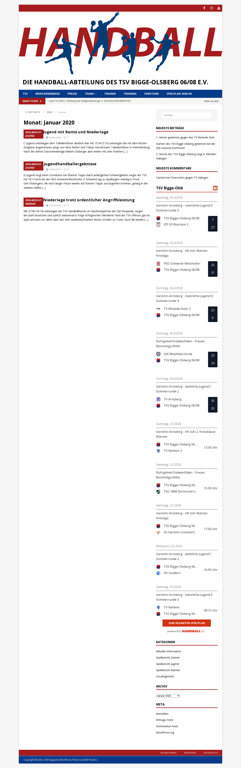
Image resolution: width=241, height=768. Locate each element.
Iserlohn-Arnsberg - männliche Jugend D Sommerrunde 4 (184, 298)
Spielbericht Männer (168, 669)
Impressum (190, 752)
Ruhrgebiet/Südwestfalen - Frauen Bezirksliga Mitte (180, 343)
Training (130, 93)
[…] (125, 151)
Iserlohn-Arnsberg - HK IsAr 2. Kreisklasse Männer (185, 433)
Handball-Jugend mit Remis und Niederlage (66, 131)
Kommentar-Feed (167, 726)
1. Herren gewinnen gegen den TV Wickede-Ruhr (185, 137)
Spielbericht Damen (168, 657)
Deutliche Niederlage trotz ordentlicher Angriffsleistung (79, 199)
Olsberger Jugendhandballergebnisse (60, 163)
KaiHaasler (55, 137)
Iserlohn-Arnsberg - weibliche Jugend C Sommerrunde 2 (183, 388)
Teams (89, 93)
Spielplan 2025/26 (179, 93)
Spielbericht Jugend (167, 663)
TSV (25, 93)
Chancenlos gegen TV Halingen (189, 177)
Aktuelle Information (168, 651)
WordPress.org (165, 732)
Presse (72, 93)
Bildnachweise (169, 752)
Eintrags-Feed (164, 719)
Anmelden (162, 713)
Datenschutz (211, 752)
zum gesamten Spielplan (187, 622)
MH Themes (91, 759)
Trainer (110, 93)
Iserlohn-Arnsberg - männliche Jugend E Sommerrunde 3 (184, 207)
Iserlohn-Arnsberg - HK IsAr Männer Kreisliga (182, 252)
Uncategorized (165, 676)
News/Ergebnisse (47, 93)
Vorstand (151, 93)
